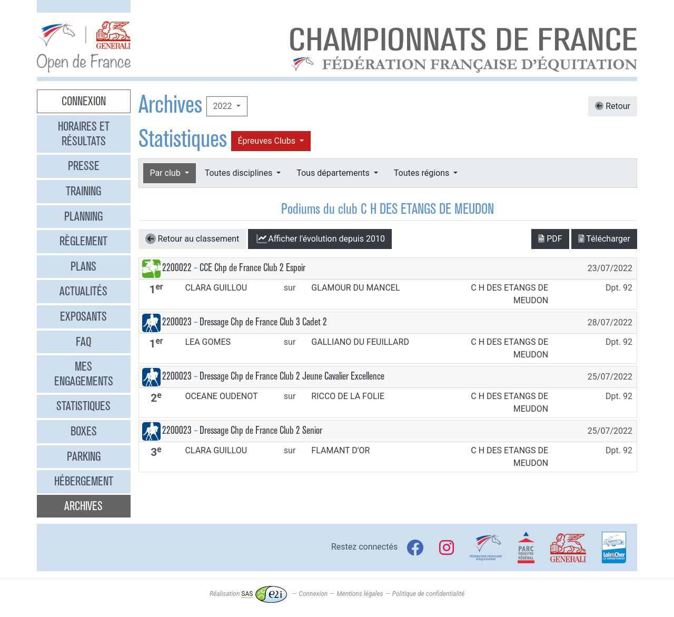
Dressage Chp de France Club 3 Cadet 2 (263, 322)
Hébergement (83, 481)
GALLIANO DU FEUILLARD (360, 342)
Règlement (83, 241)
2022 (223, 106)
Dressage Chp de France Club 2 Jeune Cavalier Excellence (292, 376)
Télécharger (604, 239)
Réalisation (248, 594)
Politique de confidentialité (428, 594)
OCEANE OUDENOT (221, 396)
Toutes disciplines (239, 173)
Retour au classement (192, 239)
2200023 (177, 322)
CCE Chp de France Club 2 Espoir (252, 268)
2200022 (177, 268)
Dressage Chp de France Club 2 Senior (261, 430)
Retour (612, 106)
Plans (83, 266)
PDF (550, 239)
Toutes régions (422, 173)
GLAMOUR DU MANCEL (355, 288)
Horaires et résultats (84, 133)
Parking (84, 456)
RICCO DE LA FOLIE (347, 396)
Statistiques (83, 406)
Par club (166, 173)
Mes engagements (83, 374)
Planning (83, 216)
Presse (84, 165)
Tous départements (333, 173)
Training (83, 191)
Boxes (84, 431)
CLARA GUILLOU (216, 288)
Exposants (83, 316)
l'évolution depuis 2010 (320, 239)
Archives (83, 506)
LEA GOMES (208, 342)
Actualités (83, 291)
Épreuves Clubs (268, 141)
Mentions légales (359, 594)
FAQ (83, 341)
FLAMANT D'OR (340, 450)
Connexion (84, 101)
